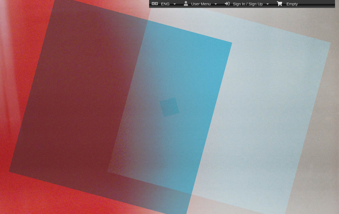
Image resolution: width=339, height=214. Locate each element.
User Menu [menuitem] (200, 4)
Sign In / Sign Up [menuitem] (247, 4)
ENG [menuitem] (164, 4)
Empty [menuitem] (287, 3)
